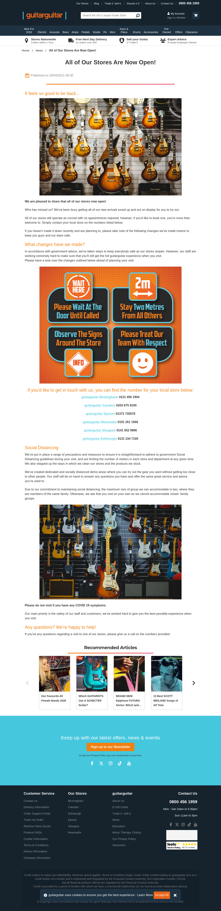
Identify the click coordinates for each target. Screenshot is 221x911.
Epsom (72, 819)
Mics (112, 32)
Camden (73, 807)
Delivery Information (36, 807)
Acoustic (55, 32)
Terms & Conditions (36, 845)
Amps (75, 32)
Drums (137, 32)
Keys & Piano (124, 30)
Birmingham (75, 800)
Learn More (145, 895)
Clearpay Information (37, 857)
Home (25, 50)
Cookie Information (36, 838)
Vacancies (119, 845)
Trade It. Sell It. (113, 3)
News (39, 50)
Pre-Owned (166, 30)
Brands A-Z (133, 3)
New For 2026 (29, 30)
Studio (96, 32)
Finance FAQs (33, 832)
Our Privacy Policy (124, 838)
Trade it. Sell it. (122, 813)
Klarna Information (35, 851)
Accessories (151, 32)
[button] (195, 15)
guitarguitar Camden (99, 405)
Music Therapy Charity (126, 832)
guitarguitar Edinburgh (99, 438)
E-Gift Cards (120, 807)
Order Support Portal (37, 813)
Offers (178, 32)
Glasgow (73, 826)
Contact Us (167, 3)
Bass (66, 32)
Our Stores (82, 3)
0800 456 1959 (189, 3)
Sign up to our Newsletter (110, 747)
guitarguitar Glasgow (99, 430)
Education (118, 826)
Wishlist (181, 17)
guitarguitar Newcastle (99, 422)
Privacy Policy (98, 755)
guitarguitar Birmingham (99, 397)
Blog (96, 3)
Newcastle (74, 832)
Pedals (86, 32)
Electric (42, 32)
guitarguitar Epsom (100, 413)
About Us (150, 3)
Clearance (192, 32)
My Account (175, 13)
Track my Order (34, 819)
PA (105, 32)
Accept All (162, 895)
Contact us (31, 800)
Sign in (171, 17)
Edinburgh (74, 813)
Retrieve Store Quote (37, 826)
